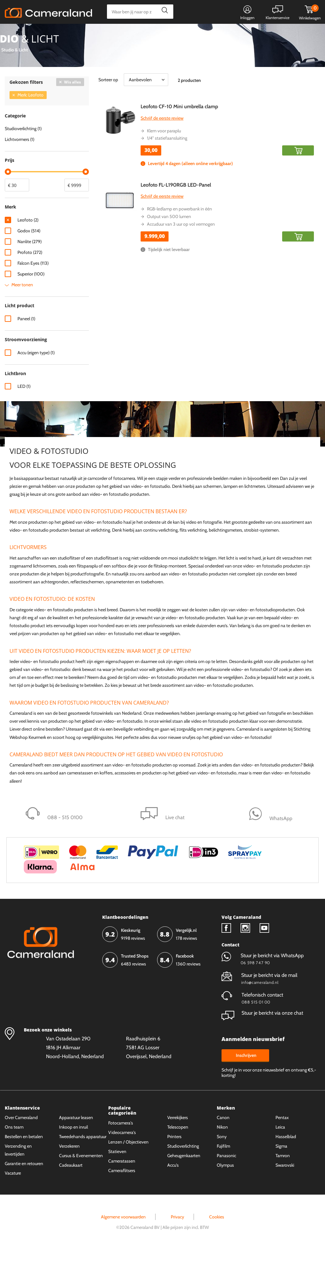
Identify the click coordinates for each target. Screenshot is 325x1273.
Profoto (29, 276)
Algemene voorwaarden (123, 1240)
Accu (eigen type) (36, 376)
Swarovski (284, 1189)
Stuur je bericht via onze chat (262, 1037)
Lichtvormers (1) (19, 163)
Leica (280, 1151)
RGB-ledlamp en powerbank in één (179, 232)
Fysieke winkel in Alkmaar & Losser (270, 34)
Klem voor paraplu (164, 154)
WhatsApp (211, 34)
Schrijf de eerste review (162, 142)
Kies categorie (28, 33)
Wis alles (72, 106)
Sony (222, 1160)
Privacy (177, 1240)
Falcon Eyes (33, 287)
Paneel (26, 342)
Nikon (222, 1151)
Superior (30, 298)
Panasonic (226, 1179)
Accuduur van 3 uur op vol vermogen (181, 248)
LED (23, 410)
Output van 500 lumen (169, 240)
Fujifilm (223, 1170)
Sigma (281, 1170)
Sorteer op (108, 103)
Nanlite (29, 265)
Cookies (216, 1240)
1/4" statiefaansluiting (167, 162)
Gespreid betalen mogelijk (164, 34)
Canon (223, 1141)
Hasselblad (285, 1160)
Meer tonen (22, 308)
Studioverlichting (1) (23, 152)
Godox (28, 254)
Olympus (225, 1189)
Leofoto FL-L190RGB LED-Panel (176, 209)
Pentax (282, 1141)
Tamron (282, 1179)
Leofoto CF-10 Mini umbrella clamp (179, 130)
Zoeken (163, 11)
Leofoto (27, 244)
